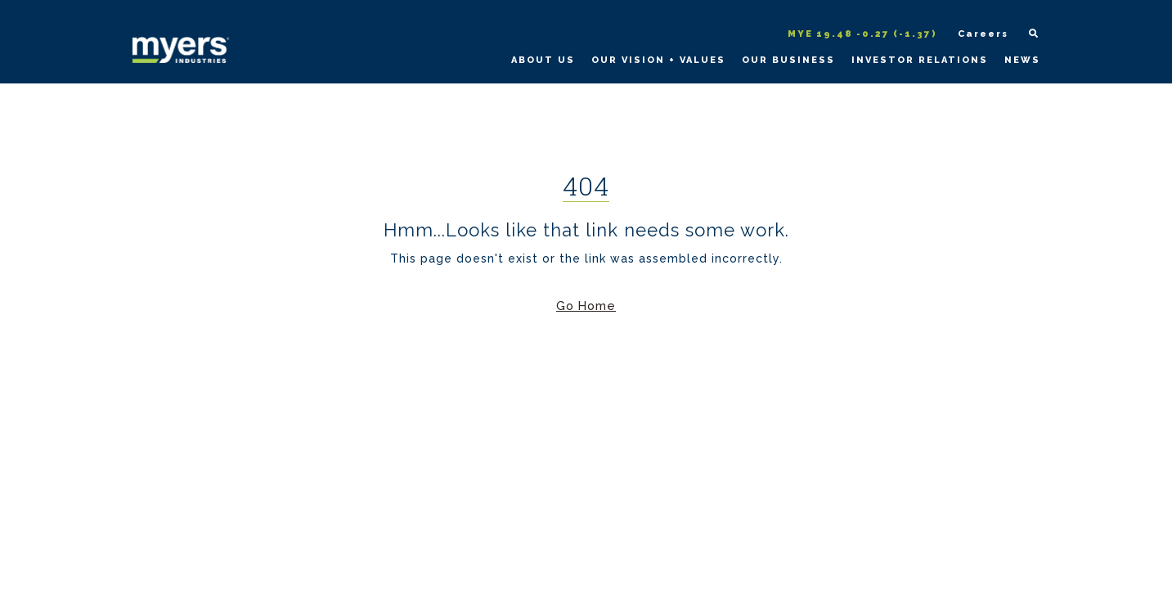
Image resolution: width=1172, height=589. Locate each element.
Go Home (586, 305)
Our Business (788, 60)
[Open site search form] (1026, 35)
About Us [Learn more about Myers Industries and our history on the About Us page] (543, 60)
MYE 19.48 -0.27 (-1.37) (862, 34)
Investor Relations (919, 60)
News (1022, 60)
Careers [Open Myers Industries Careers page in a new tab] (983, 34)
